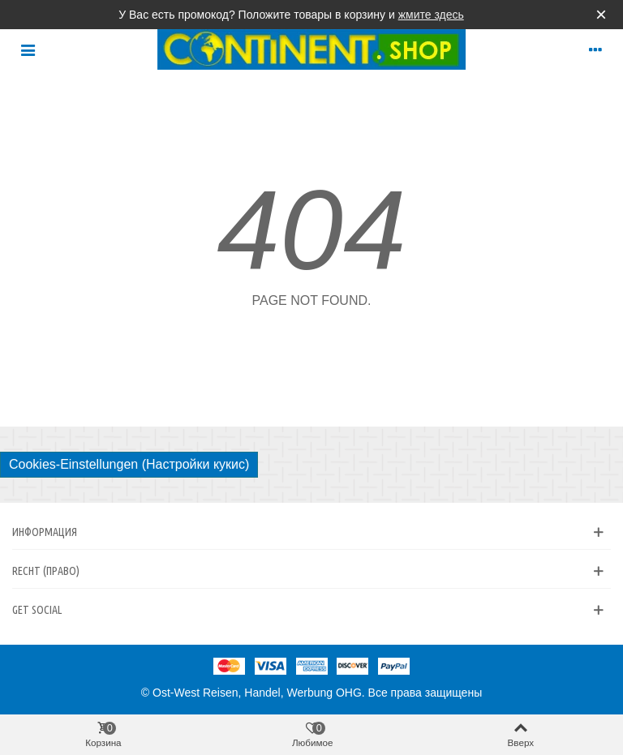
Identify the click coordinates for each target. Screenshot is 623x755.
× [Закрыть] (601, 14)
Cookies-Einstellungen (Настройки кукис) (129, 464)
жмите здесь (431, 14)
